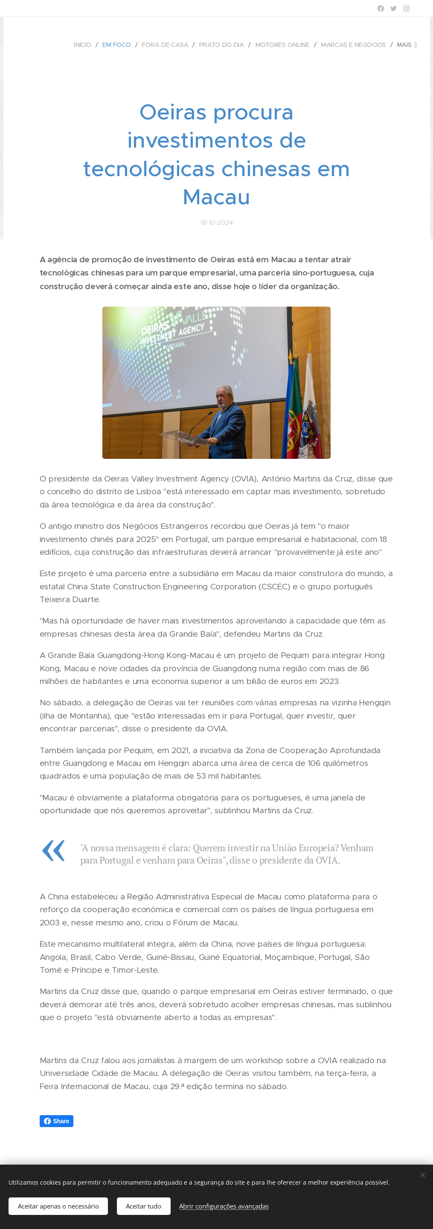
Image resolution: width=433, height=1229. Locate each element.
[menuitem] (86, 44)
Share (57, 1121)
